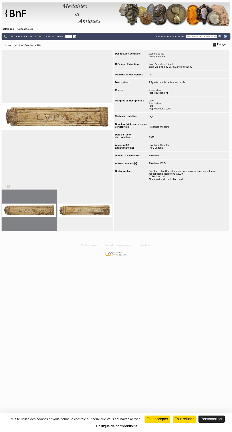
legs (151, 116)
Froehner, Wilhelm (159, 126)
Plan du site (145, 245)
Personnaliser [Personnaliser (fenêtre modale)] (211, 419)
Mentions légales (89, 245)
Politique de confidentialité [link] (116, 426)
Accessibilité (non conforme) (119, 245)
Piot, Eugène (156, 147)
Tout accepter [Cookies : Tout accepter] (157, 419)
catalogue (8, 29)
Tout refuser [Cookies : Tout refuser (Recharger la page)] (184, 419)
